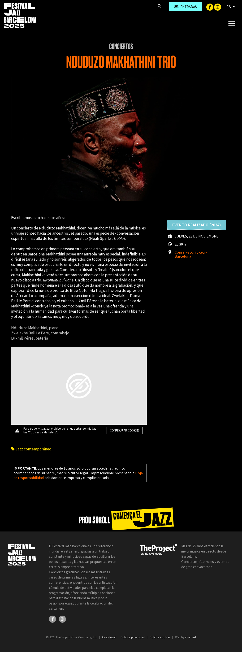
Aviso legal (109, 637)
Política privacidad (133, 637)
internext (190, 637)
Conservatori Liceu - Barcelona (191, 254)
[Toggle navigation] (231, 23)
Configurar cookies (124, 430)
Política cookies (160, 637)
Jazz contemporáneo (31, 449)
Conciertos (121, 46)
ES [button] (229, 6)
